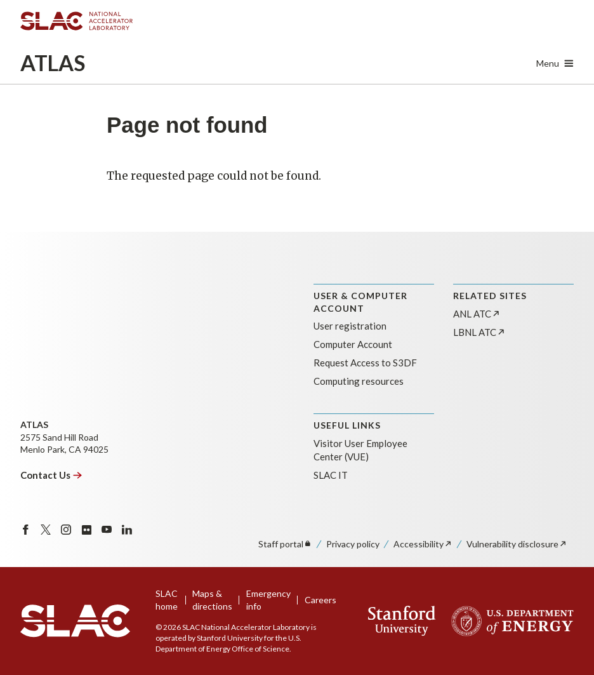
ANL (477, 313)
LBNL (479, 332)
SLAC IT (331, 475)
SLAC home (166, 600)
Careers (320, 599)
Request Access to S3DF (365, 362)
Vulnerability (516, 543)
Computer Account (353, 344)
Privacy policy (353, 543)
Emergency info (268, 600)
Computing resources (359, 381)
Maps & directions (212, 600)
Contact (51, 475)
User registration (350, 325)
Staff (285, 543)
